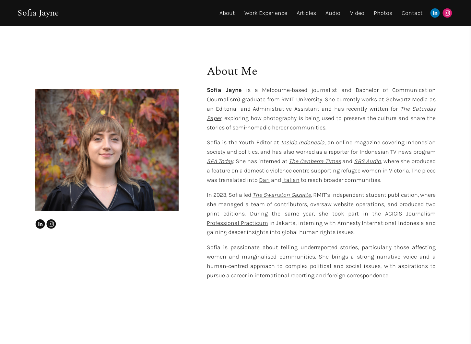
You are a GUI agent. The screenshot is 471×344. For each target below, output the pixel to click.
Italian (291, 179)
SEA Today (220, 161)
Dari (264, 179)
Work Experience (265, 13)
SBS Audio (367, 161)
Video (357, 13)
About (227, 13)
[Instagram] (447, 13)
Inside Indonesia (303, 142)
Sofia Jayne (38, 12)
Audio (332, 13)
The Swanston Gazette (282, 194)
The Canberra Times (315, 161)
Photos (383, 13)
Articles (306, 13)
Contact (412, 13)
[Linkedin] (435, 13)
